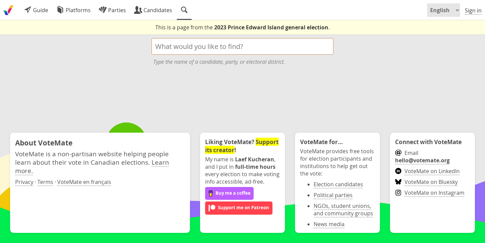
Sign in (473, 10)
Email (422, 156)
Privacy (24, 182)
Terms (45, 182)
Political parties (333, 195)
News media (329, 224)
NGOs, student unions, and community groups (343, 209)
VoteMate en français (84, 182)
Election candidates (338, 184)
